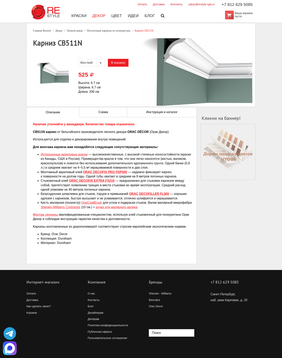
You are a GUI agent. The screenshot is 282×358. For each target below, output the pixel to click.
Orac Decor (156, 306)
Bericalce (154, 300)
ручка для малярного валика (116, 207)
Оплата (142, 4)
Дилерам (93, 319)
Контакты (176, 4)
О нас (91, 293)
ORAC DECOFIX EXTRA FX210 (91, 180)
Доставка (159, 4)
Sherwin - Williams (160, 293)
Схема (103, 112)
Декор (99, 16)
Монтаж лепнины (45, 214)
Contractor (60, 207)
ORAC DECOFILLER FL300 (149, 193)
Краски (79, 16)
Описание (53, 112)
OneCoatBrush (91, 202)
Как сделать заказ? (38, 306)
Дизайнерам (95, 312)
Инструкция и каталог (161, 112)
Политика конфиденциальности (108, 325)
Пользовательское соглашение (107, 338)
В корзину (118, 62)
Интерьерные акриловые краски (64, 154)
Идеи (133, 16)
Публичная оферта (100, 331)
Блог (150, 16)
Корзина (31, 312)
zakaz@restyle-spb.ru (201, 4)
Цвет (116, 16)
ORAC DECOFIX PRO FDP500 (105, 172)
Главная (42, 30)
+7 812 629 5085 (237, 4)
